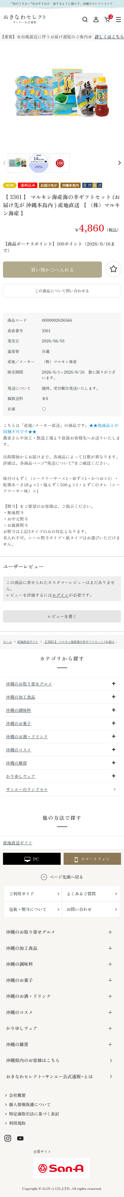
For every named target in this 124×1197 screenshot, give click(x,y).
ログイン (60, 595)
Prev (4, 163)
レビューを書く (62, 616)
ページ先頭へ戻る (66, 877)
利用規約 (17, 1123)
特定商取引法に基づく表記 (34, 1114)
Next (120, 163)
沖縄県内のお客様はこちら (33, 1060)
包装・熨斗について (28, 909)
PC (32, 859)
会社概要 (17, 1095)
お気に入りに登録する (113, 268)
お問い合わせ (79, 909)
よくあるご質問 (81, 894)
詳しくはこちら (109, 37)
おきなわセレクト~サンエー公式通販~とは (49, 1076)
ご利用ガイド (21, 894)
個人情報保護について (30, 1104)
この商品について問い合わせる (62, 291)
